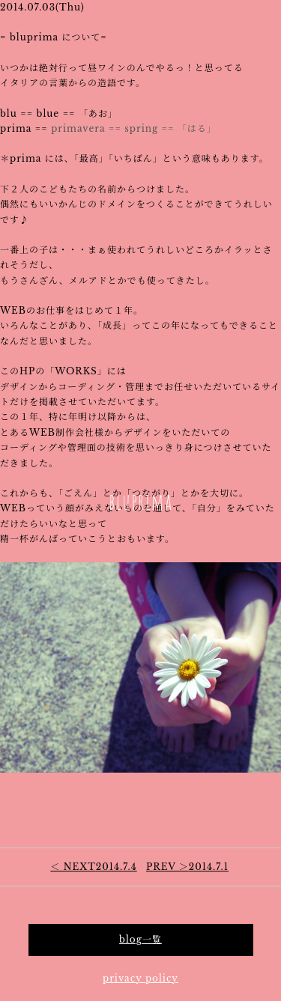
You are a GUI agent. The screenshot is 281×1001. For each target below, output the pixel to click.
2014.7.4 (93, 866)
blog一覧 (140, 939)
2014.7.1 (187, 866)
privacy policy (140, 978)
